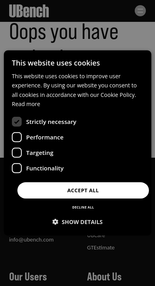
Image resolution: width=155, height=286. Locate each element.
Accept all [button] (83, 190)
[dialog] (77, 143)
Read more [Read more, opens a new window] (26, 103)
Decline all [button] (83, 207)
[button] (77, 222)
